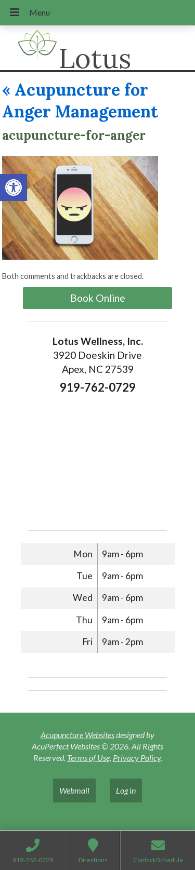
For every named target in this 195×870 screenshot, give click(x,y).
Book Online (97, 298)
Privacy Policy (137, 757)
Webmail (74, 790)
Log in (126, 790)
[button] (13, 187)
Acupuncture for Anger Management (80, 100)
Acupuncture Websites (77, 735)
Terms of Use (88, 757)
